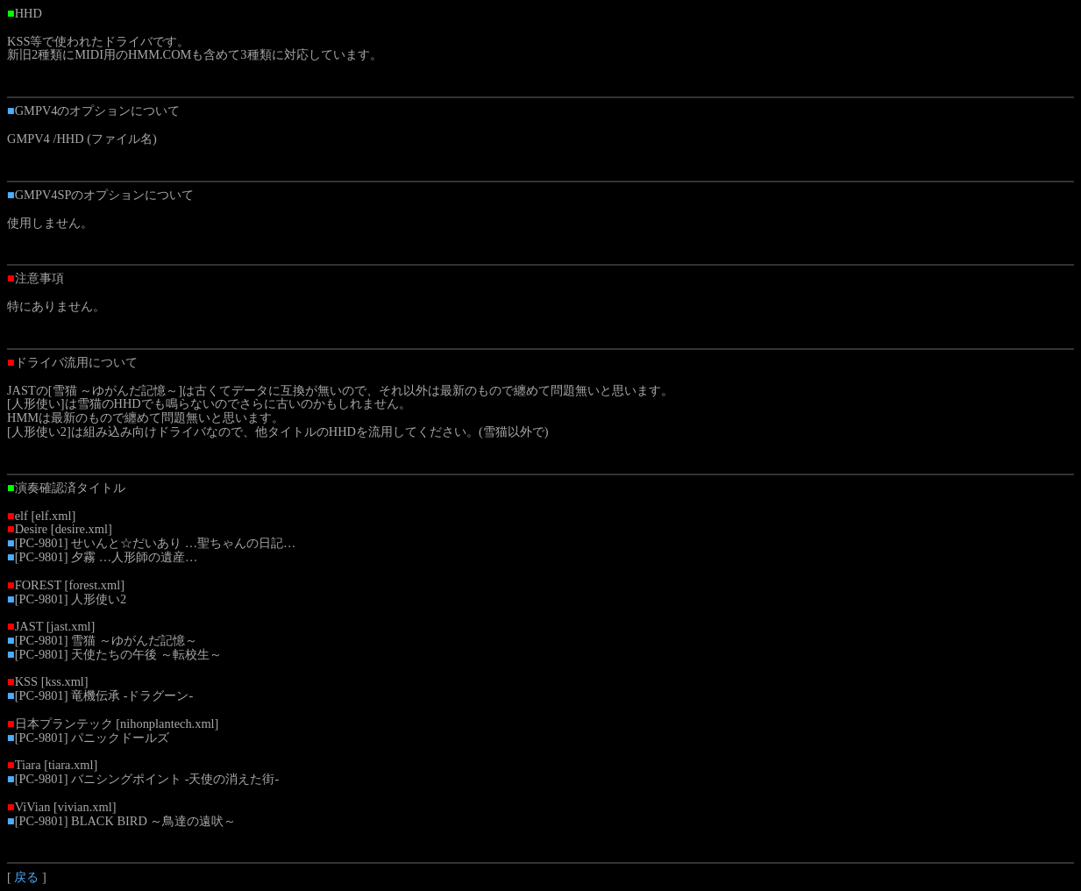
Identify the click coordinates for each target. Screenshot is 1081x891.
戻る (26, 877)
